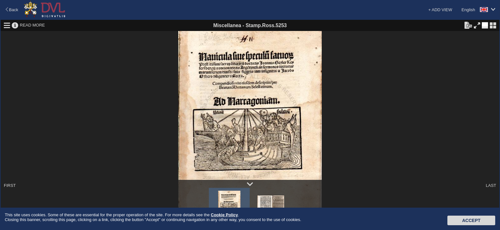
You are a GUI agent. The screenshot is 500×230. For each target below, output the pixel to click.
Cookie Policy (224, 214)
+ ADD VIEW (440, 9)
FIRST (10, 185)
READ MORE (32, 25)
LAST (491, 185)
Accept (471, 220)
